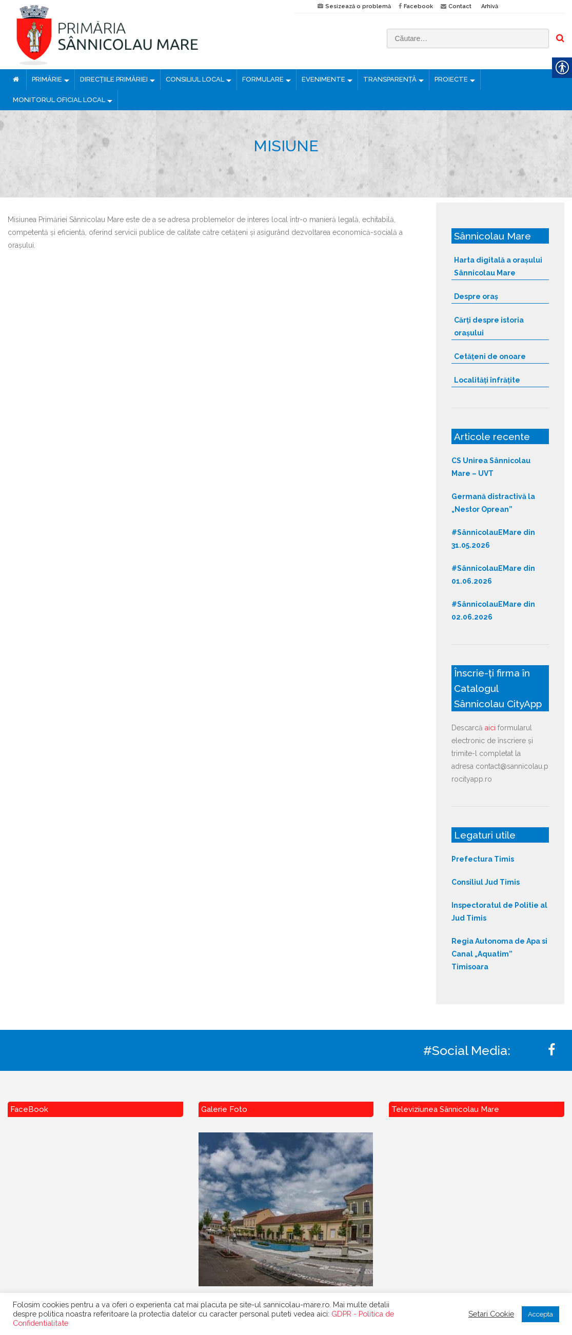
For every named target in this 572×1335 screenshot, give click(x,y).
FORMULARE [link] (263, 79)
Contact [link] (459, 6)
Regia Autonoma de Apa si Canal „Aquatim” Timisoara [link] (499, 954)
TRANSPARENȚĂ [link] (390, 79)
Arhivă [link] (489, 6)
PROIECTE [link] (451, 79)
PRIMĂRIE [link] (47, 79)
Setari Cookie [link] (491, 1313)
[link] (143, 34)
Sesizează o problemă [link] (358, 6)
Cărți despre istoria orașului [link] (489, 326)
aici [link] (490, 728)
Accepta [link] (540, 1314)
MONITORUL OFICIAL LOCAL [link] (59, 100)
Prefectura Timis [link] (482, 859)
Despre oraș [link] (476, 296)
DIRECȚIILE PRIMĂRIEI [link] (114, 79)
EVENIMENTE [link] (323, 79)
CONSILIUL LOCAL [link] (195, 79)
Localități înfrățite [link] (487, 380)
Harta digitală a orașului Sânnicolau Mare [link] (498, 266)
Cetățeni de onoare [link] (490, 356)
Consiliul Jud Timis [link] (485, 882)
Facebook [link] (418, 6)
